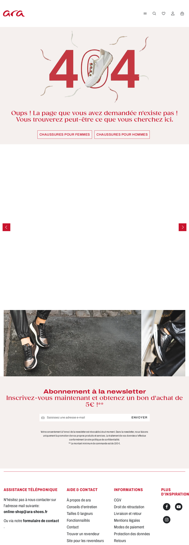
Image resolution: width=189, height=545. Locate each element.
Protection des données (132, 491)
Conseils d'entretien (82, 464)
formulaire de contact (41, 478)
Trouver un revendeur (83, 491)
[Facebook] (166, 464)
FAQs (71, 504)
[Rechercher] (154, 13)
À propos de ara (79, 457)
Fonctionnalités (78, 477)
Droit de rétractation (129, 464)
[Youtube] (178, 464)
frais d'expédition (117, 537)
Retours (120, 498)
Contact (73, 484)
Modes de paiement (129, 484)
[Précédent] (6, 227)
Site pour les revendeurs (85, 498)
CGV (117, 457)
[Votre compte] (172, 13)
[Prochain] (182, 227)
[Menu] (145, 13)
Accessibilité (123, 504)
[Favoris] (163, 13)
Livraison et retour (128, 471)
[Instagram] (166, 477)
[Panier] (182, 13)
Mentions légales (127, 477)
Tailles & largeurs (80, 471)
